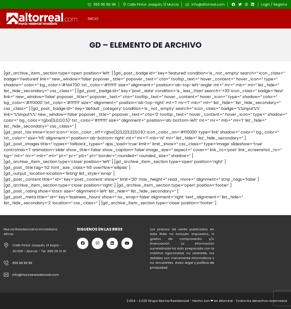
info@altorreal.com (205, 4)
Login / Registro (274, 4)
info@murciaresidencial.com (35, 274)
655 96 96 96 (102, 4)
